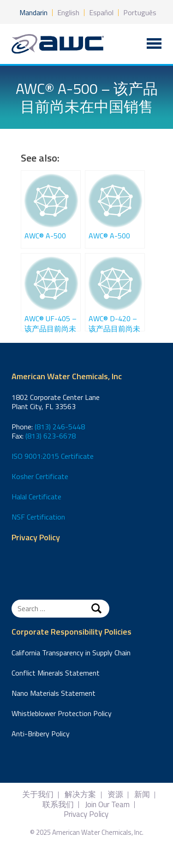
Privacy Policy (36, 537)
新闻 (142, 794)
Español (101, 12)
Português (139, 12)
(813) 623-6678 (50, 435)
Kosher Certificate (40, 476)
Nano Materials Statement (53, 693)
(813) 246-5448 (60, 426)
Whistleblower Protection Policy (62, 713)
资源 (115, 794)
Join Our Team (107, 804)
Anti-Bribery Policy (41, 733)
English (68, 12)
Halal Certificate (36, 496)
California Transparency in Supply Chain (71, 652)
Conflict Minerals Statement (56, 672)
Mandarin (33, 12)
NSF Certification (38, 516)
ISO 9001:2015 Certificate (53, 456)
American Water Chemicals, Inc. (58, 44)
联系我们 (58, 804)
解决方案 (80, 794)
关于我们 (38, 794)
